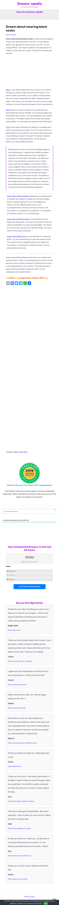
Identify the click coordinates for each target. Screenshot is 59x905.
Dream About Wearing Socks (18, 219)
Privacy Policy (29, 897)
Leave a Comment (11, 35)
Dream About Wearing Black (18, 196)
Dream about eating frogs (16, 708)
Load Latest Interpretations (29, 587)
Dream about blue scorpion (17, 685)
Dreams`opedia (29, 4)
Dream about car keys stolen (18, 879)
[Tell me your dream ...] (29, 511)
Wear (8, 90)
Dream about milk (14, 630)
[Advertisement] (29, 73)
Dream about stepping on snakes (19, 828)
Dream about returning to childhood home (22, 743)
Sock (8, 127)
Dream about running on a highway (20, 661)
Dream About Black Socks (17, 236)
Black (8, 110)
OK (46, 903)
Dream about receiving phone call (19, 856)
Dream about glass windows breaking (21, 801)
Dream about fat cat (15, 766)
